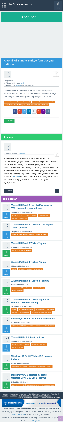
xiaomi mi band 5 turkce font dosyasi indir (17, 102)
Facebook (13, 396)
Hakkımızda (14, 394)
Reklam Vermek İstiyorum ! (42, 396)
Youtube (54, 394)
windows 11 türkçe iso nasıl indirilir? (40, 366)
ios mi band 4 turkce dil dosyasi (44, 326)
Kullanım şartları (34, 420)
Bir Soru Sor (28, 17)
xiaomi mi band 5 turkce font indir (43, 102)
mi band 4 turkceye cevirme (20, 312)
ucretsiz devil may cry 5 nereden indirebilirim (40, 385)
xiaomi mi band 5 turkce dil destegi (23, 234)
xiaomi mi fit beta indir (39, 344)
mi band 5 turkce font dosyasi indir (37, 104)
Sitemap (23, 394)
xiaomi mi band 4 (17, 288)
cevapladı (22, 153)
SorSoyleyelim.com (21, 4)
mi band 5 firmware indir (19, 218)
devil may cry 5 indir (18, 385)
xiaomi (14, 269)
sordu (22, 83)
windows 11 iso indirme (19, 366)
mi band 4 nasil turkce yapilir (45, 309)
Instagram (45, 394)
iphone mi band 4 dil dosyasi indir (22, 326)
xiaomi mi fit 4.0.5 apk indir (20, 344)
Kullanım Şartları (25, 396)
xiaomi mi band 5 (44, 215)
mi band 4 (22, 269)
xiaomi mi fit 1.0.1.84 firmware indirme (24, 215)
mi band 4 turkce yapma (34, 269)
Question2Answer (32, 397)
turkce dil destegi (39, 288)
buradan (16, 176)
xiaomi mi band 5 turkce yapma (21, 250)
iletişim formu (18, 414)
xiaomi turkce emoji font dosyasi (15, 104)
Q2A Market (56, 397)
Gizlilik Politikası (34, 394)
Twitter (5, 396)
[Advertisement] (31, 40)
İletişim (5, 394)
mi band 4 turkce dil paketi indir (41, 312)
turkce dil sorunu (17, 290)
